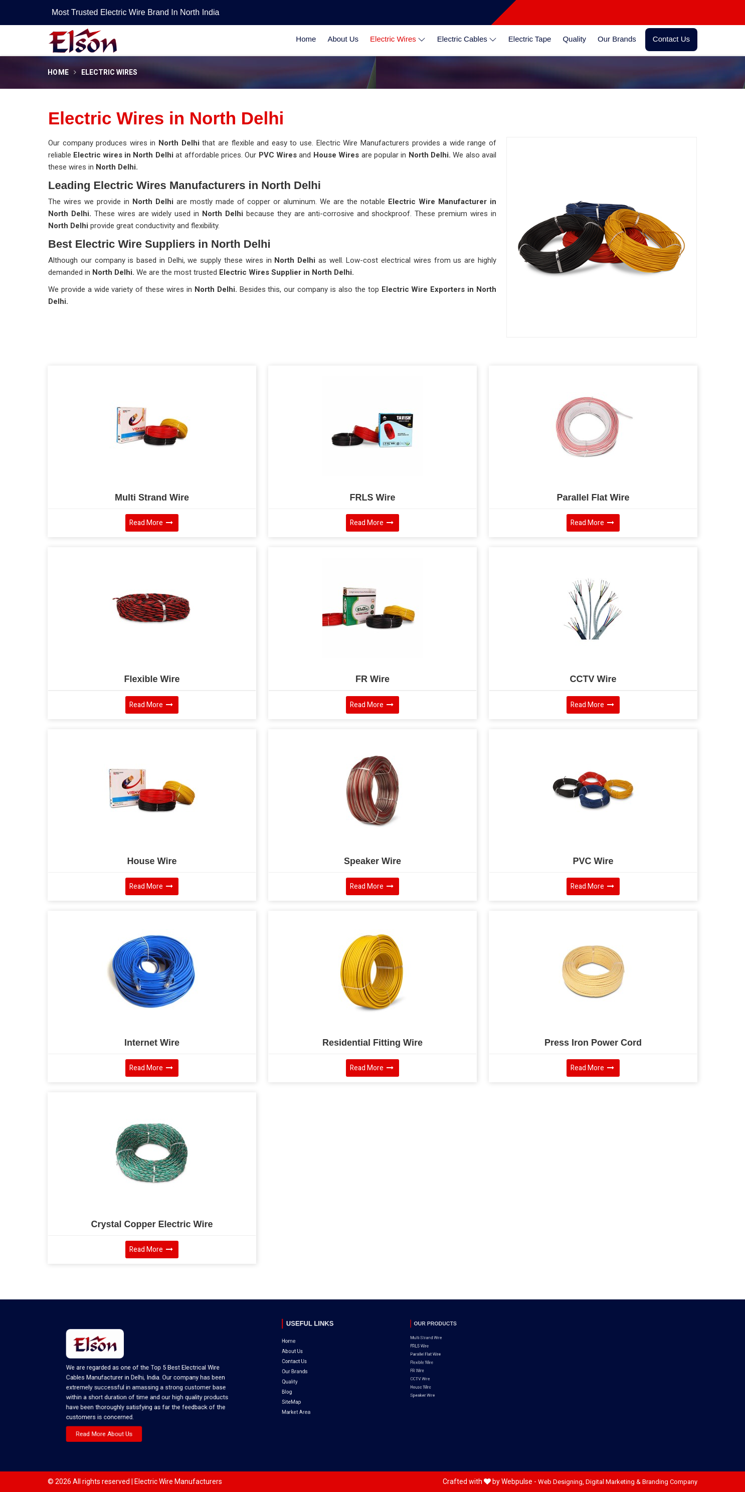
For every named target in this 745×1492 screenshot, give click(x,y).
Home (306, 39)
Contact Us (671, 39)
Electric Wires (398, 39)
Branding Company (669, 1481)
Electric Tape (529, 39)
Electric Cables (467, 39)
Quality (574, 39)
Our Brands (617, 39)
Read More (151, 523)
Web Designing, (561, 1481)
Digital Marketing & (613, 1481)
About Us (342, 39)
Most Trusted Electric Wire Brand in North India (135, 12)
